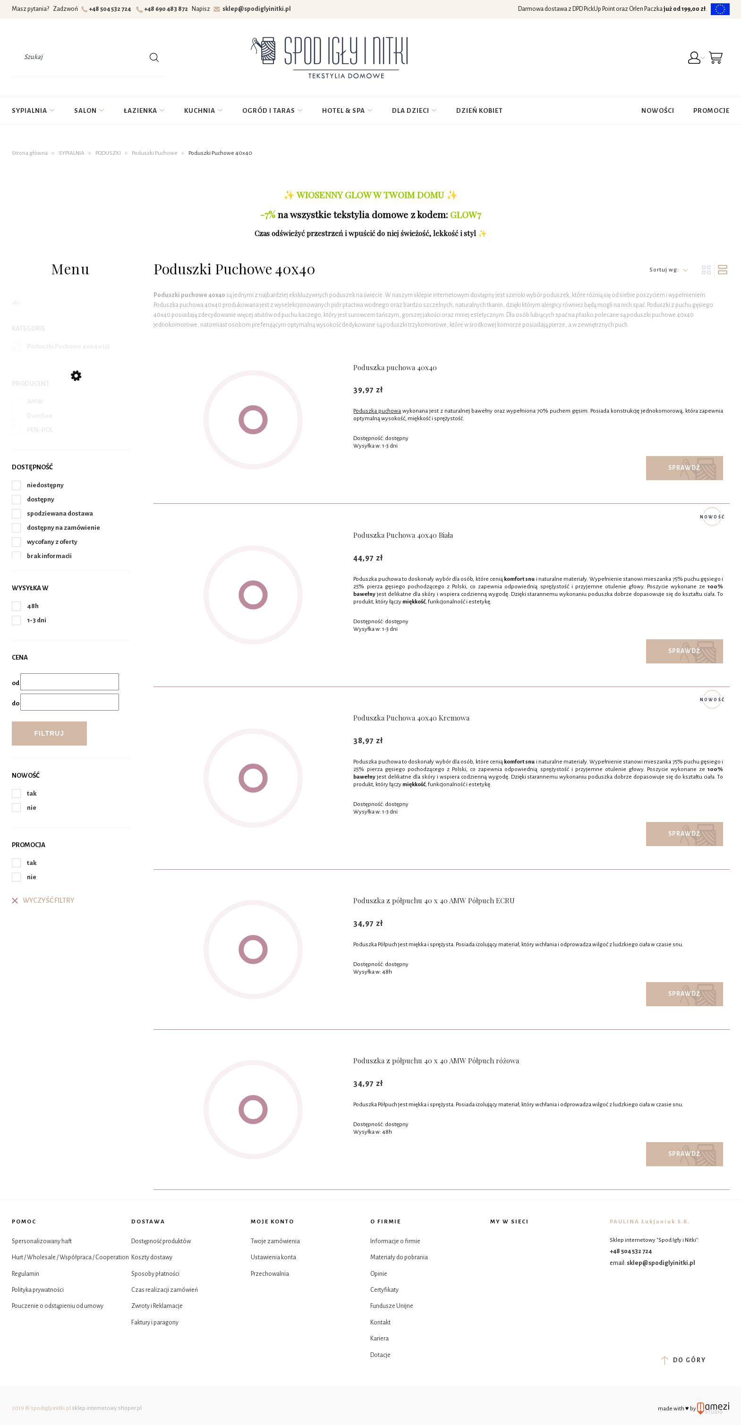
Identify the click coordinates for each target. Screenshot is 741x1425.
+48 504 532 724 (107, 9)
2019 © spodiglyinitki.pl (41, 1408)
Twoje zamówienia (275, 1241)
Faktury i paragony (155, 1322)
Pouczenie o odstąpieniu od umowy (57, 1306)
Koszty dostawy (151, 1257)
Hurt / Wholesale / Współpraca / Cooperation (70, 1257)
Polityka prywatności (38, 1290)
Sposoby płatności (155, 1274)
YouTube (522, 1265)
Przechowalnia (270, 1274)
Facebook (498, 1241)
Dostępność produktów (161, 1241)
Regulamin (25, 1274)
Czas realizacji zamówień (164, 1290)
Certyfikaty (384, 1290)
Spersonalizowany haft (42, 1241)
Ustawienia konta (273, 1257)
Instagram (522, 1241)
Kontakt (380, 1322)
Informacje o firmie (395, 1241)
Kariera (379, 1338)
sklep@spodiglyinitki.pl (252, 9)
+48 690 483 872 (163, 9)
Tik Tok (498, 1265)
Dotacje (380, 1355)
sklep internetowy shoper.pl (107, 1408)
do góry (683, 1360)
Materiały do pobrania (399, 1257)
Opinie (378, 1274)
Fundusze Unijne (391, 1306)
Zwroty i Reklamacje (157, 1306)
